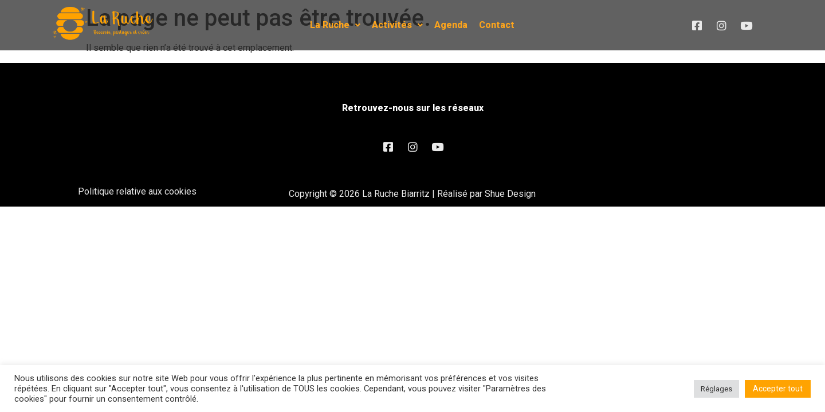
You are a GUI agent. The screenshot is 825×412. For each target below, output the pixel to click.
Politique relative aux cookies (137, 191)
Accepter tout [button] (778, 388)
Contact (496, 24)
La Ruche (335, 24)
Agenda (450, 24)
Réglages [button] (716, 389)
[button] (335, 25)
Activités (397, 24)
